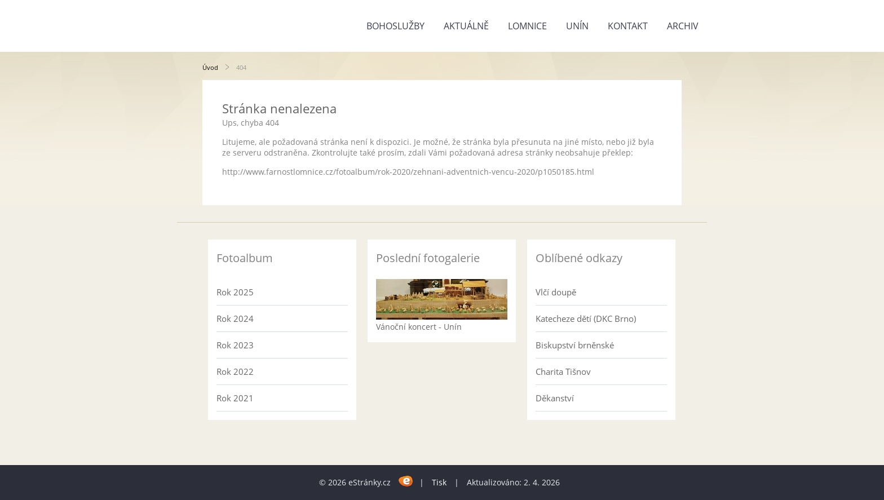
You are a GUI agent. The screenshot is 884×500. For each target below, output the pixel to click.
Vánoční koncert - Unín (419, 326)
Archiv (683, 26)
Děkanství (555, 398)
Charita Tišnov (563, 371)
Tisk (439, 482)
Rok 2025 (235, 292)
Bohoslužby (395, 26)
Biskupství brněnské (575, 345)
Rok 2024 (235, 318)
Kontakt (628, 26)
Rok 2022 (235, 371)
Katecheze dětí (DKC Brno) (586, 318)
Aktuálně (466, 26)
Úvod (210, 67)
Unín (577, 26)
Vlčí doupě (556, 292)
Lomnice (527, 26)
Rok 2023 (235, 345)
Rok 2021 (235, 398)
